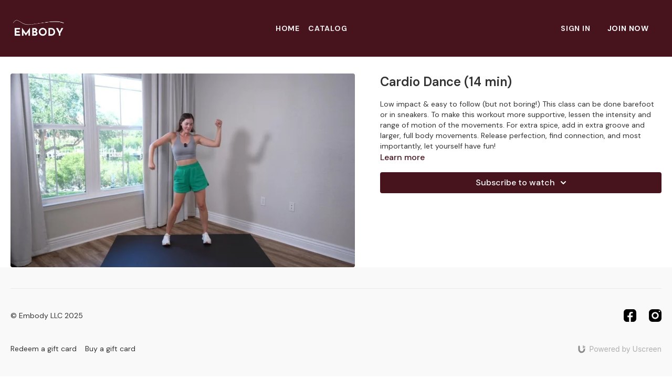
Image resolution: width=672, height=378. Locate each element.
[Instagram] (655, 315)
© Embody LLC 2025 (46, 315)
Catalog (328, 28)
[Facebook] (630, 315)
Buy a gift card (110, 348)
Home (288, 28)
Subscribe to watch (523, 182)
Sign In (576, 28)
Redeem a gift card (43, 348)
